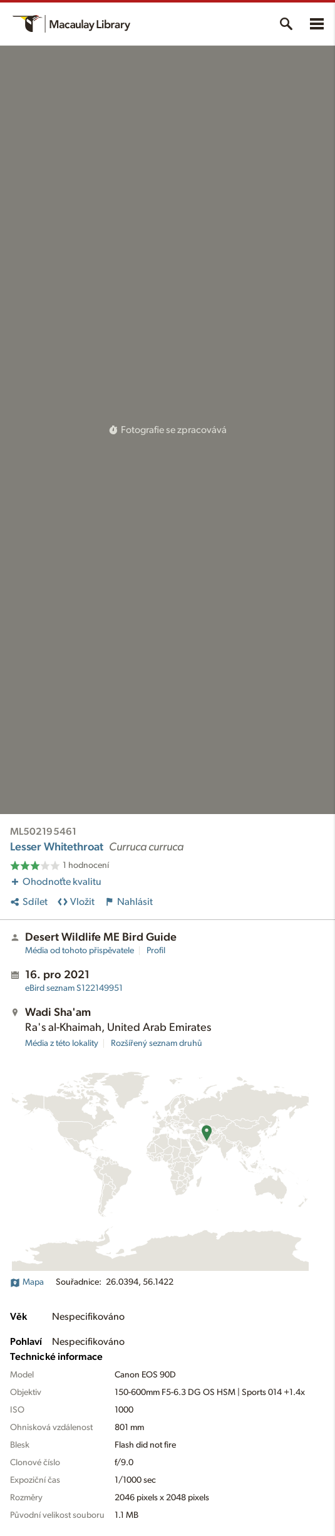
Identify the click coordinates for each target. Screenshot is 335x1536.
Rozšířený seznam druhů (156, 1043)
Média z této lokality (61, 1043)
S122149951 (74, 988)
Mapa (27, 1282)
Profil (156, 950)
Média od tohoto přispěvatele (79, 950)
